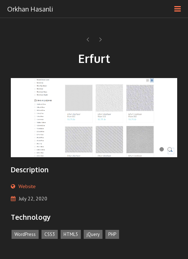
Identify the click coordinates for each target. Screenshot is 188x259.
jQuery (93, 234)
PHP (112, 234)
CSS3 (49, 234)
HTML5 (71, 234)
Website (27, 186)
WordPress (25, 234)
